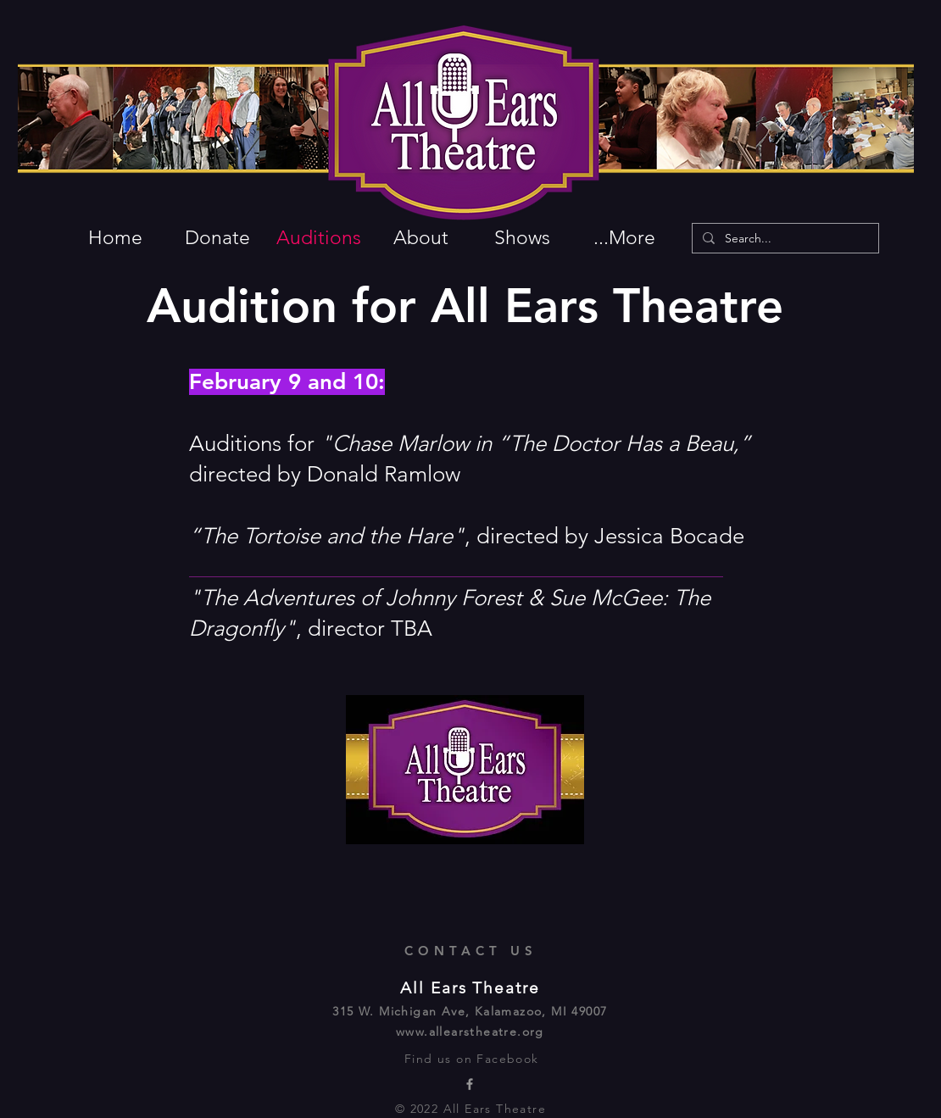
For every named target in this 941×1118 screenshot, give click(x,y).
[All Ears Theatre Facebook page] (469, 1084)
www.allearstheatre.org (470, 1031)
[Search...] (784, 239)
